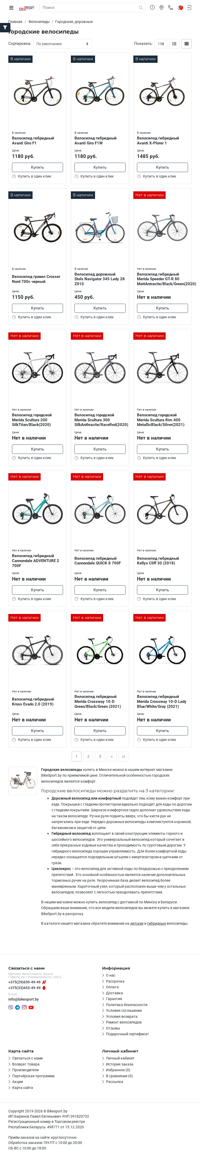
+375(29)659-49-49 (24, 982)
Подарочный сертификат (127, 1034)
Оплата (112, 987)
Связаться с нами (27, 1059)
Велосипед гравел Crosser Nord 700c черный (36, 278)
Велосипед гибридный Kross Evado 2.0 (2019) (33, 701)
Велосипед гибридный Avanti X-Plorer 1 (159, 140)
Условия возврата (122, 1017)
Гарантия (114, 999)
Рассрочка (115, 981)
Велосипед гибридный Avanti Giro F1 (33, 140)
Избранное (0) (118, 1070)
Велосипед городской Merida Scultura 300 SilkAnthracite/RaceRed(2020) (100, 419)
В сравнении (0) (119, 1076)
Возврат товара (26, 1064)
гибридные (156, 924)
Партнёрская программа (33, 1076)
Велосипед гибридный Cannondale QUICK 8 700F (98, 560)
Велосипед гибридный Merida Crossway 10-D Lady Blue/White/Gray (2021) (162, 701)
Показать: (143, 43)
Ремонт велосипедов (124, 1023)
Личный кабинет (120, 1059)
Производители (25, 1070)
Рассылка (114, 1082)
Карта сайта (22, 1088)
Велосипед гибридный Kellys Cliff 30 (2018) (159, 560)
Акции (17, 1082)
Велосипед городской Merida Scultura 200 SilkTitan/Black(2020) (32, 419)
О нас (110, 976)
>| (123, 756)
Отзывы (113, 1028)
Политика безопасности (126, 1005)
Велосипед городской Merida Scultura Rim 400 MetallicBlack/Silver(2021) (161, 419)
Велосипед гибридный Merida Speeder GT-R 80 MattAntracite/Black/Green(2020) (163, 278)
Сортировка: (19, 43)
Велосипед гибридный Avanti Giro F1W (96, 140)
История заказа (119, 1064)
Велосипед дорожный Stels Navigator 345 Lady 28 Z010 (97, 278)
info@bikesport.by (23, 999)
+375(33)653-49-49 (24, 988)
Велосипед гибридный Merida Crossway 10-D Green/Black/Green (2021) (98, 701)
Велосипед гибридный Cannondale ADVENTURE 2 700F (36, 560)
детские (136, 924)
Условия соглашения (124, 1011)
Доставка (114, 993)
